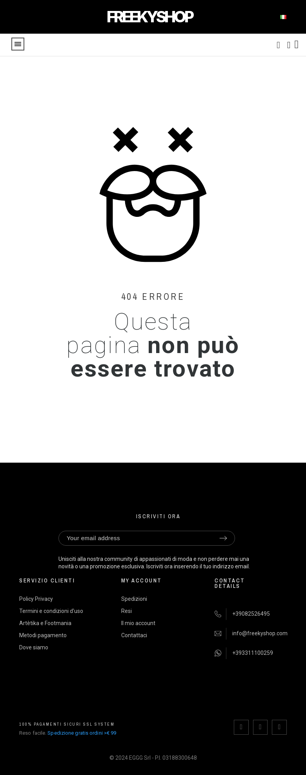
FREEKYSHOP (149, 16)
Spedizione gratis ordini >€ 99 (81, 732)
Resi (126, 610)
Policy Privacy (36, 598)
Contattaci (134, 635)
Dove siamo (33, 647)
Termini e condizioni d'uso (51, 610)
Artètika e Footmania (45, 623)
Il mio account (138, 623)
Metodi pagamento (43, 635)
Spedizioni (134, 598)
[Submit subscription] (223, 538)
